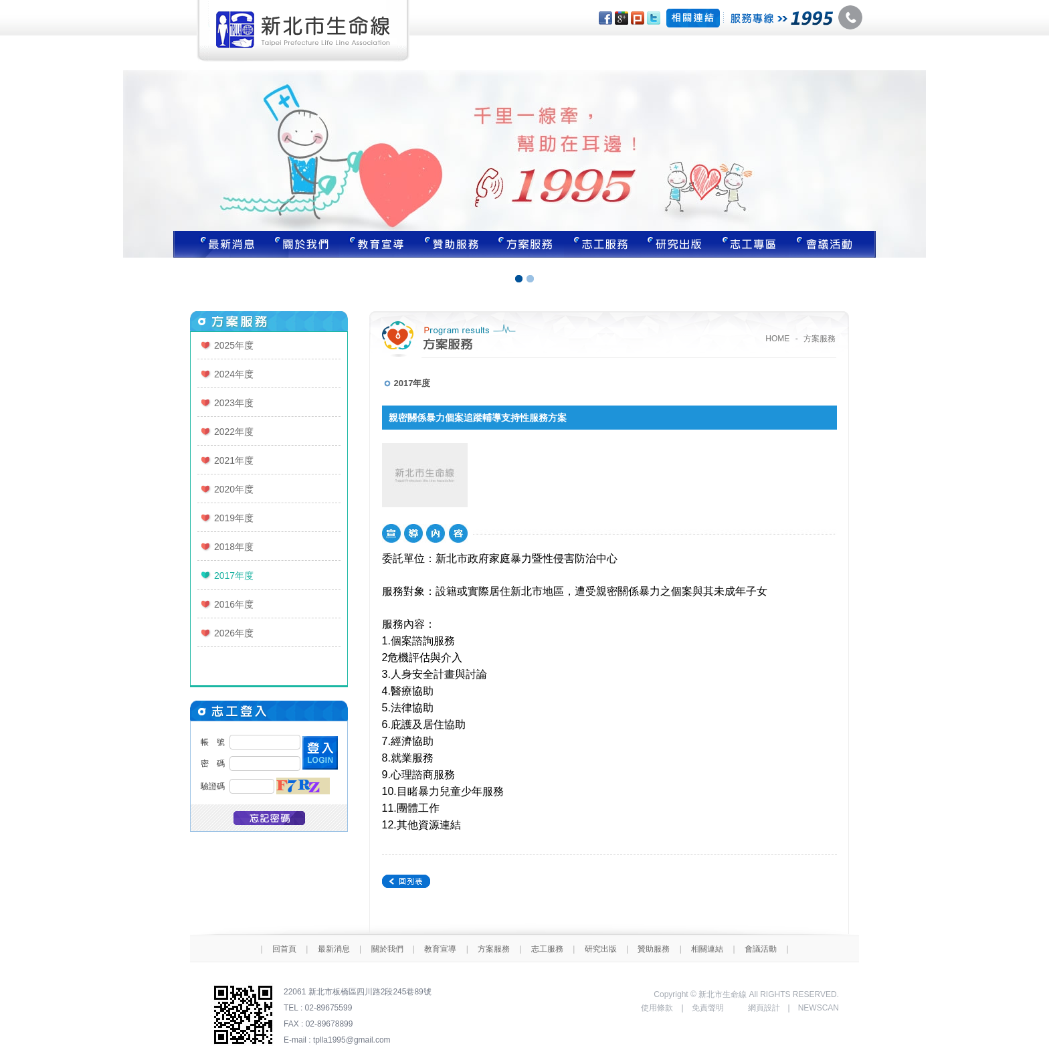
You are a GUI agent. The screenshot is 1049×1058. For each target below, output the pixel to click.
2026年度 (234, 633)
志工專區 (751, 244)
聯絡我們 (832, 244)
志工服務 (601, 244)
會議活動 (761, 949)
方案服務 (526, 244)
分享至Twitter (653, 18)
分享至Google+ (621, 18)
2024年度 (234, 374)
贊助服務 (451, 244)
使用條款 (657, 1007)
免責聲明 (708, 1007)
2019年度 (234, 518)
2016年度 (234, 604)
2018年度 (234, 546)
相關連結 (707, 949)
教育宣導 (376, 244)
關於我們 (301, 244)
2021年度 (234, 460)
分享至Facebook (605, 18)
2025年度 (234, 345)
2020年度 (234, 489)
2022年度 (234, 431)
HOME (777, 338)
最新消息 (218, 244)
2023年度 (234, 403)
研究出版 (676, 244)
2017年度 (234, 575)
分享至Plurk (637, 18)
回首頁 (284, 949)
